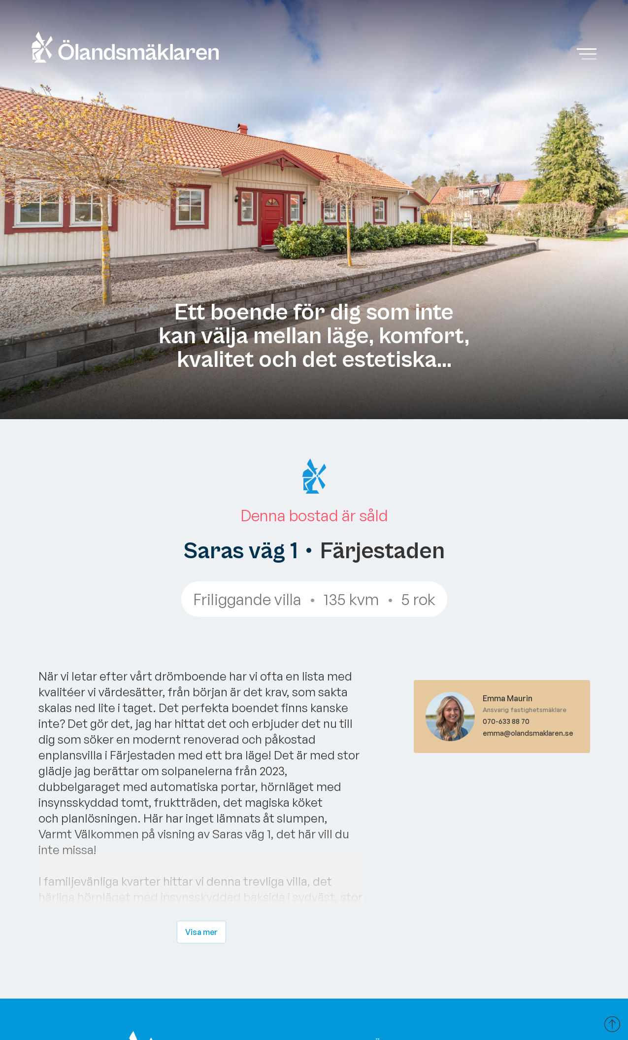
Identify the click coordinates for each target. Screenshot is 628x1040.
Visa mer (201, 932)
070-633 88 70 (506, 721)
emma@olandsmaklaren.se (528, 733)
